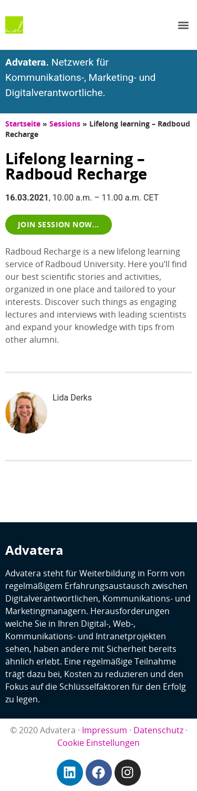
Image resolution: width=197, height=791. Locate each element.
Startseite (22, 124)
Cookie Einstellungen (98, 742)
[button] (183, 25)
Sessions (64, 124)
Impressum (104, 730)
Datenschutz (158, 730)
